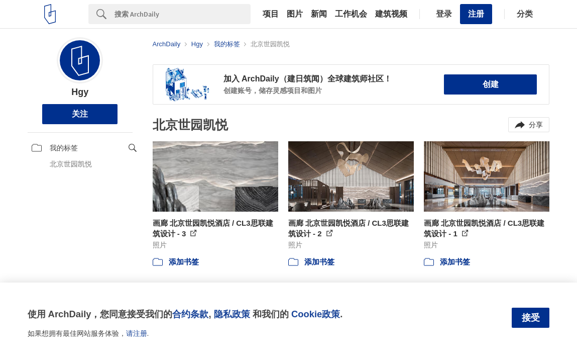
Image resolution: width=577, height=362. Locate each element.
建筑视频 (391, 14)
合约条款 (190, 314)
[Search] (182, 14)
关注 (80, 114)
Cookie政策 (315, 314)
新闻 (319, 14)
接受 (531, 318)
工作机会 (351, 14)
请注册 (136, 333)
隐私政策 (232, 314)
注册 (476, 14)
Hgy (79, 92)
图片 (295, 14)
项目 (271, 14)
